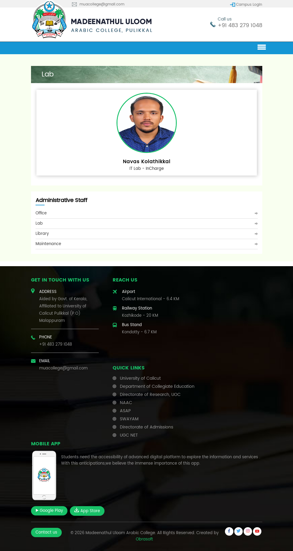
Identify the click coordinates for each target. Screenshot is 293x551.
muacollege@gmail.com (101, 4)
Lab (39, 223)
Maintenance (48, 244)
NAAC (126, 402)
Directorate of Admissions (146, 427)
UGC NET (129, 435)
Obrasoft (144, 539)
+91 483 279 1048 (240, 25)
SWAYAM (129, 419)
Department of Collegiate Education (157, 386)
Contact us (46, 532)
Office (41, 213)
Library (42, 234)
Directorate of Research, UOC (150, 394)
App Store (87, 511)
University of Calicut (140, 378)
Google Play (49, 511)
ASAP (125, 410)
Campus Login (249, 5)
